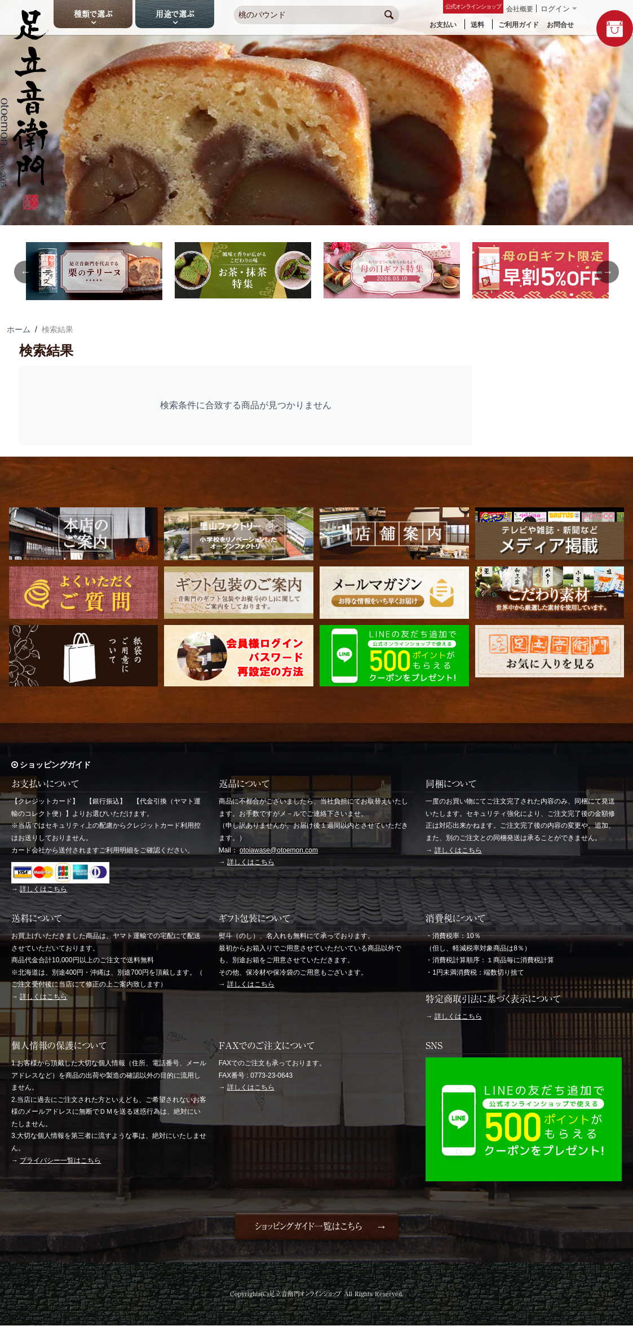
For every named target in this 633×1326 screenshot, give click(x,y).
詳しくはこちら (43, 889)
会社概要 (519, 9)
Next (607, 272)
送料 (477, 25)
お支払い (443, 25)
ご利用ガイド (518, 25)
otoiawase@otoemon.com (279, 850)
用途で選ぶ (175, 14)
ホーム (18, 329)
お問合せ (560, 25)
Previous (25, 272)
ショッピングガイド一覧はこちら (308, 1226)
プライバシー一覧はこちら (60, 1160)
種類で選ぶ (93, 14)
